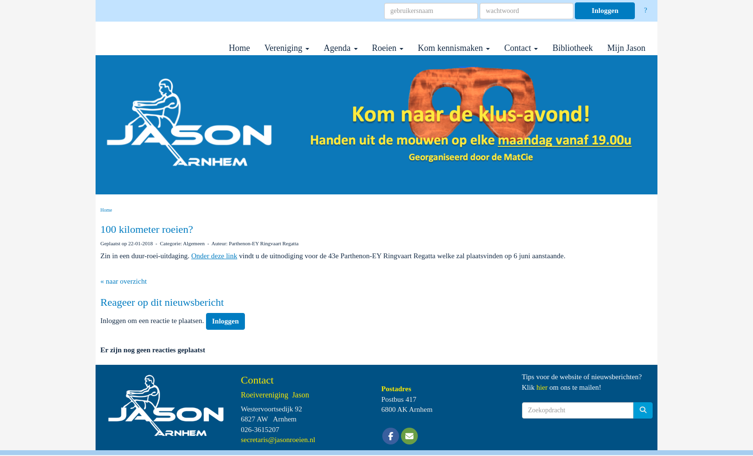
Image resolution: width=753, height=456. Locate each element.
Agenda (340, 48)
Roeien (388, 48)
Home (239, 48)
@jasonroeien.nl (278, 440)
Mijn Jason (626, 48)
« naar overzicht (123, 281)
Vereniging (287, 48)
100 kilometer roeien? (146, 229)
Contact (521, 48)
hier (541, 387)
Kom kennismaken (454, 48)
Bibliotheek (572, 48)
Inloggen (605, 10)
